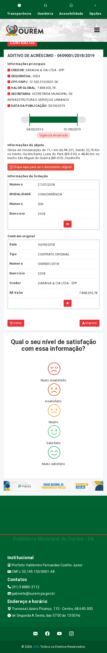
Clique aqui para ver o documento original (41, 167)
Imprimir (89, 323)
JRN (36, 647)
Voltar (16, 323)
